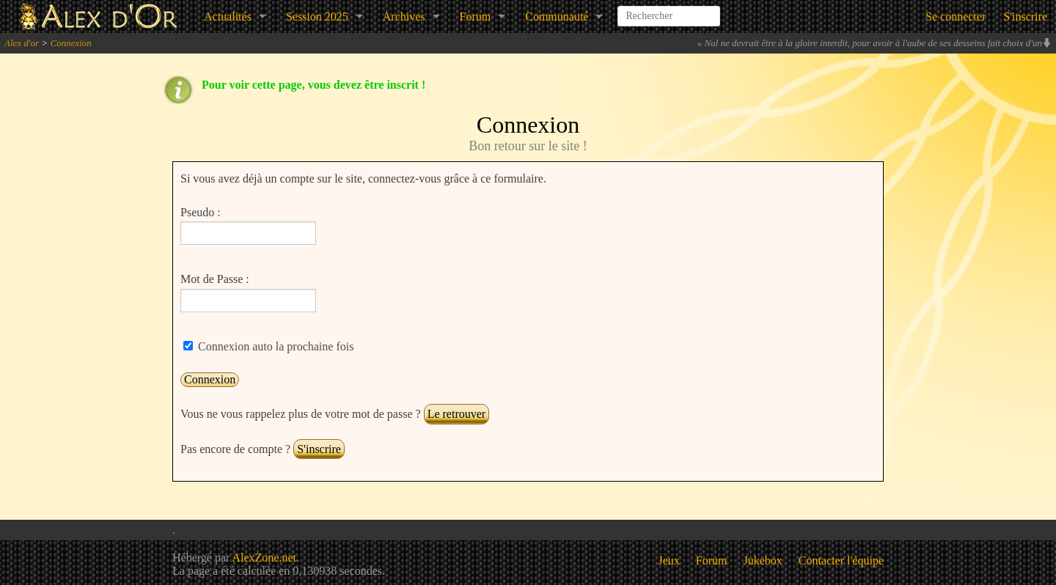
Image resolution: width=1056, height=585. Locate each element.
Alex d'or (21, 42)
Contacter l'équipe (841, 560)
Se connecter (955, 16)
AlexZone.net (264, 557)
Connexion (70, 42)
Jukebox (763, 560)
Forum (475, 16)
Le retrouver (457, 414)
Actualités (228, 16)
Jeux (669, 560)
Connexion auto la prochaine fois (274, 346)
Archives (404, 16)
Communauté (556, 16)
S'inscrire (1025, 16)
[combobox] (668, 10)
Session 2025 (317, 16)
